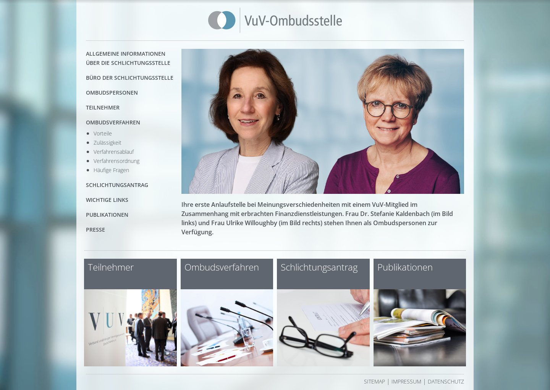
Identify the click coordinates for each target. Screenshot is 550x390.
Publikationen (107, 214)
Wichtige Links (107, 199)
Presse (95, 229)
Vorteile (103, 133)
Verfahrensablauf (114, 151)
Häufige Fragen (111, 170)
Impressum (406, 381)
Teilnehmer (103, 107)
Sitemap (374, 381)
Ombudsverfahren (113, 122)
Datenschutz (446, 381)
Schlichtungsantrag (117, 185)
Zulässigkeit (107, 142)
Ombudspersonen (112, 92)
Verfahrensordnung (116, 160)
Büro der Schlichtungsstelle (129, 77)
